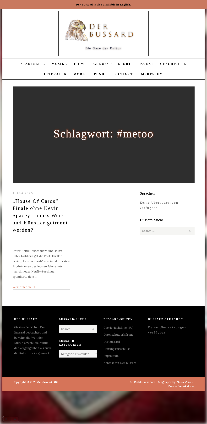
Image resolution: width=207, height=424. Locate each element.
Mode (79, 74)
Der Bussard (112, 341)
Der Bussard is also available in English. (103, 4)
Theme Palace (184, 382)
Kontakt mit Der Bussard (120, 363)
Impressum (151, 74)
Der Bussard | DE (47, 382)
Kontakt (123, 74)
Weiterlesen (24, 286)
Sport (126, 64)
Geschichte (173, 64)
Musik (59, 64)
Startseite (33, 64)
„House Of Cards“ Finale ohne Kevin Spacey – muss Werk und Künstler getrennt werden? (40, 215)
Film (80, 64)
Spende (99, 74)
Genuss (102, 64)
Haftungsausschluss (117, 349)
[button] (10, 419)
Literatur (55, 74)
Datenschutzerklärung (119, 334)
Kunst (147, 64)
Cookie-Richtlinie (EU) (118, 327)
